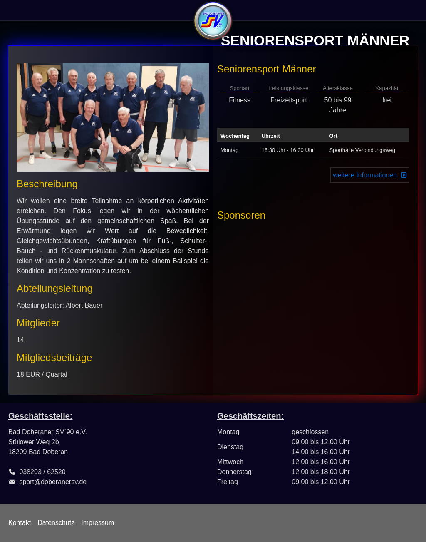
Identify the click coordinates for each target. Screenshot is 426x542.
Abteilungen (117, 10)
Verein (20, 10)
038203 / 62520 (42, 471)
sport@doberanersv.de (53, 481)
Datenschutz (55, 522)
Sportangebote (65, 10)
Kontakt (19, 522)
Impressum (97, 522)
